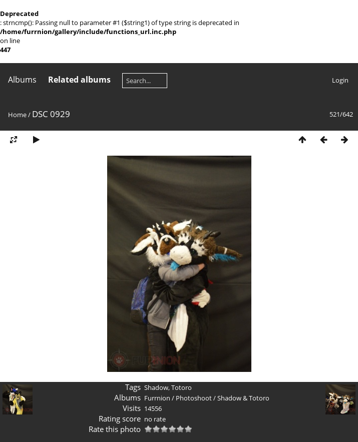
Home (17, 114)
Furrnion (157, 397)
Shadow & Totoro (243, 397)
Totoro (181, 387)
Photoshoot (194, 397)
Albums (22, 79)
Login (340, 80)
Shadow (156, 387)
